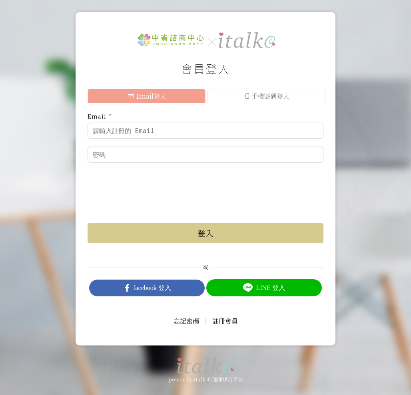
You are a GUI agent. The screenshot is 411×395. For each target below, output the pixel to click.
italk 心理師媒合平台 (218, 379)
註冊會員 (225, 321)
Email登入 (146, 96)
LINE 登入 (264, 287)
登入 (205, 233)
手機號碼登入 (266, 96)
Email (100, 116)
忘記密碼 (186, 321)
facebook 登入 (147, 288)
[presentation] (148, 186)
